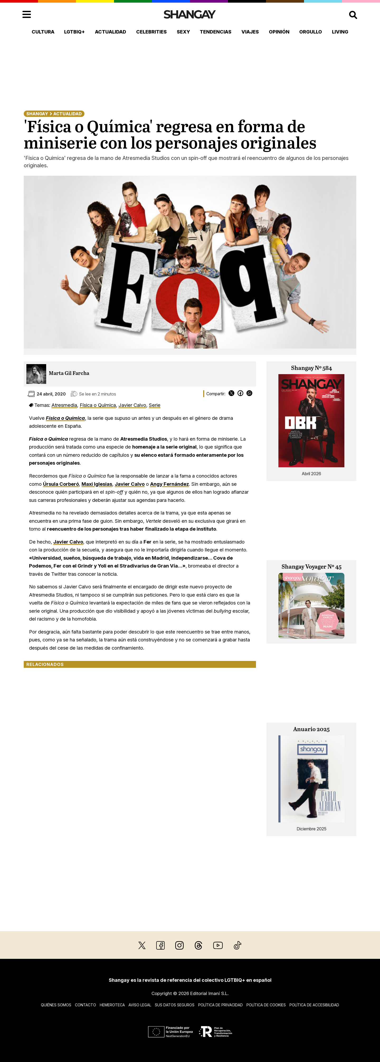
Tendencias (215, 32)
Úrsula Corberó (61, 484)
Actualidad (110, 32)
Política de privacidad (220, 1005)
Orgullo (310, 32)
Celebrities (151, 32)
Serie (154, 405)
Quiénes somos (56, 1005)
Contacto (85, 1005)
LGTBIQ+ (74, 32)
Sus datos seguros (174, 1005)
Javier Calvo (132, 405)
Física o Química (98, 405)
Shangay (37, 113)
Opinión (279, 32)
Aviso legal (140, 1005)
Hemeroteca (112, 1005)
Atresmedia (64, 405)
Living (340, 32)
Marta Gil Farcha (69, 373)
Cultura (43, 32)
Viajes (250, 32)
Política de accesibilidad (314, 1005)
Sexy (183, 32)
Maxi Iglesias (97, 484)
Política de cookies (266, 1005)
